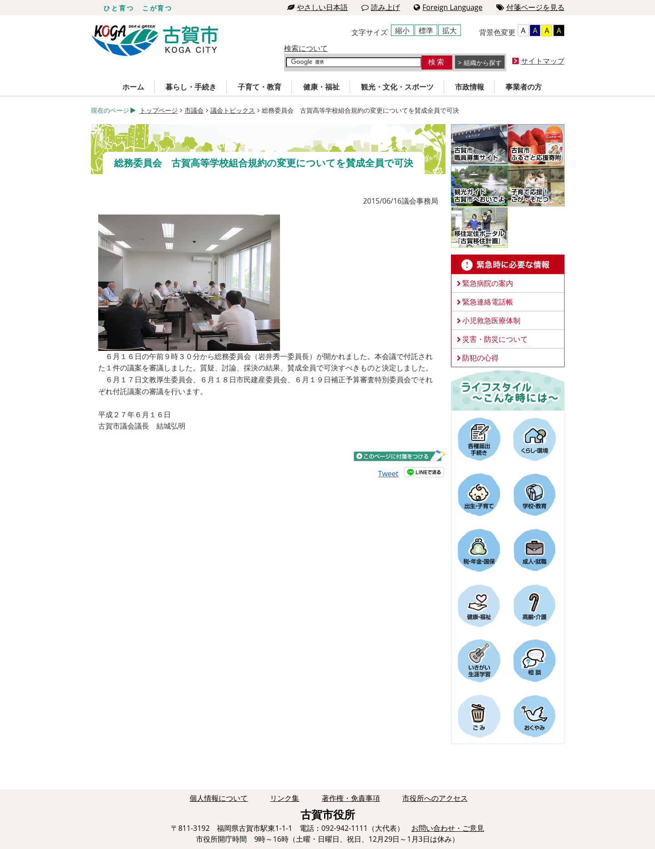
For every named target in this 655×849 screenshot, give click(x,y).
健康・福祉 (321, 87)
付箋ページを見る (530, 7)
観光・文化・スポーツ (397, 87)
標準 (426, 30)
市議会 (194, 110)
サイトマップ (543, 61)
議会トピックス (232, 110)
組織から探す (483, 62)
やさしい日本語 (317, 7)
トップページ (159, 110)
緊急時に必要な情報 (507, 264)
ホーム (133, 87)
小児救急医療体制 (491, 320)
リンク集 (284, 798)
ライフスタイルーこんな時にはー (508, 390)
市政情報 (469, 87)
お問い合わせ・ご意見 (447, 828)
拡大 (449, 30)
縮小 (402, 30)
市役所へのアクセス (435, 798)
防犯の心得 (480, 358)
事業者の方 (523, 87)
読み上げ (380, 7)
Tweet (388, 474)
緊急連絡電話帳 (487, 302)
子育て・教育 (259, 87)
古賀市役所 (155, 41)
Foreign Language (448, 7)
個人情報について (219, 798)
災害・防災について (495, 339)
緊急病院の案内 (487, 283)
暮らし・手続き (190, 87)
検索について (306, 48)
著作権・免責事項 (351, 798)
